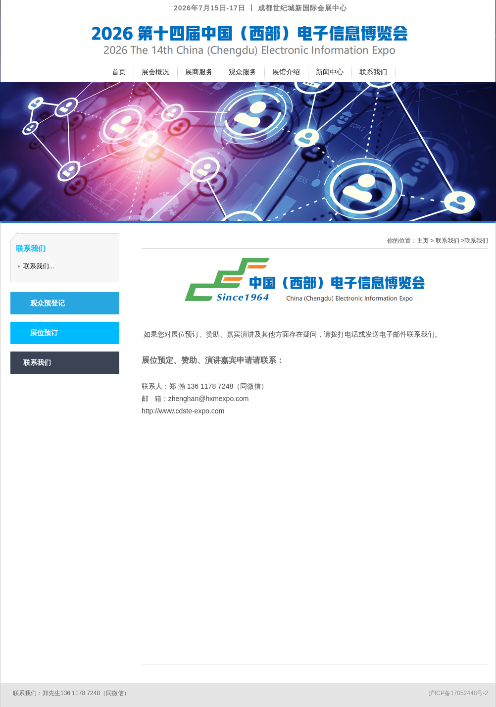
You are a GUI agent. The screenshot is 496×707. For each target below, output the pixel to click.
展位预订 (40, 333)
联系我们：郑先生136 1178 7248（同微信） (71, 693)
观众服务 (242, 72)
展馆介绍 (286, 72)
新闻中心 (330, 72)
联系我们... (38, 266)
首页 (119, 72)
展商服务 (199, 72)
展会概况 (155, 72)
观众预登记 (44, 303)
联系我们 (373, 72)
